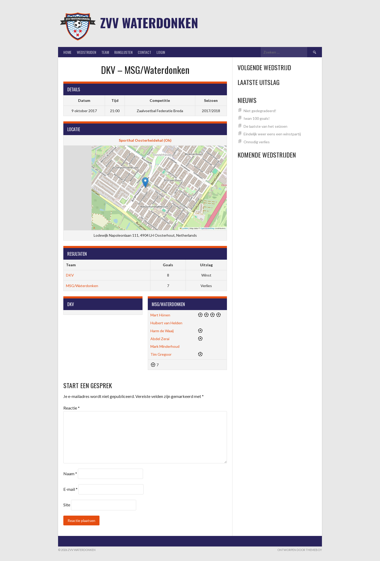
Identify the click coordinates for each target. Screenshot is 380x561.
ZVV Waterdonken (149, 22)
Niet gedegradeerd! (260, 110)
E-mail (70, 489)
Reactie (71, 407)
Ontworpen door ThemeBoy (299, 550)
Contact (144, 52)
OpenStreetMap (208, 228)
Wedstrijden (86, 52)
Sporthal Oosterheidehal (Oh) (145, 140)
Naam (70, 473)
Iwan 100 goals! (257, 118)
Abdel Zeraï (159, 338)
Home (67, 52)
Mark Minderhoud (164, 346)
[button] (145, 182)
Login (160, 52)
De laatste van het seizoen (265, 126)
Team (105, 52)
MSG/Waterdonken (82, 285)
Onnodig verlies (257, 142)
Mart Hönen (160, 315)
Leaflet (184, 228)
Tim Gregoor (161, 354)
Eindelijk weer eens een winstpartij (272, 134)
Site (66, 504)
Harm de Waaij (162, 331)
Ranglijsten (123, 52)
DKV (70, 275)
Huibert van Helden (166, 323)
